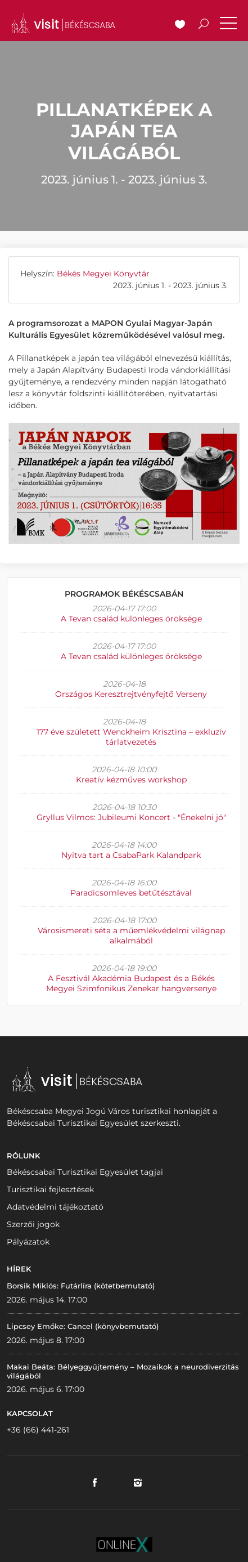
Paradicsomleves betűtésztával (131, 893)
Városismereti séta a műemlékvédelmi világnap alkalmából (131, 935)
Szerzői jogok (33, 1224)
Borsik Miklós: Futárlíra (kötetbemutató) (81, 1285)
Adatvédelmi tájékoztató (55, 1207)
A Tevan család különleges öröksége (131, 619)
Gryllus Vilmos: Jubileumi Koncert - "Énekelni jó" (131, 817)
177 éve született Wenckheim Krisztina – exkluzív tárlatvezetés (131, 737)
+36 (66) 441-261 (38, 1430)
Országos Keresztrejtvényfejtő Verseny (131, 694)
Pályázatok (28, 1242)
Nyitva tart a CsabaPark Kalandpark (131, 855)
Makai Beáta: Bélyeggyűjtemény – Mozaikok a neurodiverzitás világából (123, 1371)
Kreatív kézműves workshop (131, 780)
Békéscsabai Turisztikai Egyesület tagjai (85, 1172)
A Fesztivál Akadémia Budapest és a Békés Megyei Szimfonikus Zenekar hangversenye (131, 983)
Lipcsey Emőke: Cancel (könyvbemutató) (83, 1326)
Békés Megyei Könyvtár (103, 273)
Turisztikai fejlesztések (50, 1189)
